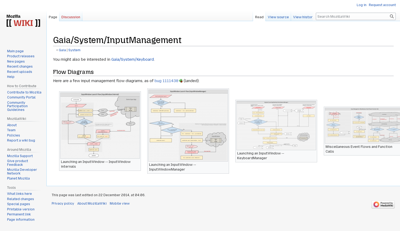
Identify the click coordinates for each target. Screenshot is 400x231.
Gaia (62, 50)
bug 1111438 (166, 80)
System (74, 50)
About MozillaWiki (92, 203)
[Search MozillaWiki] (356, 16)
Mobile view (120, 203)
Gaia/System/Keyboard (132, 59)
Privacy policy (63, 203)
